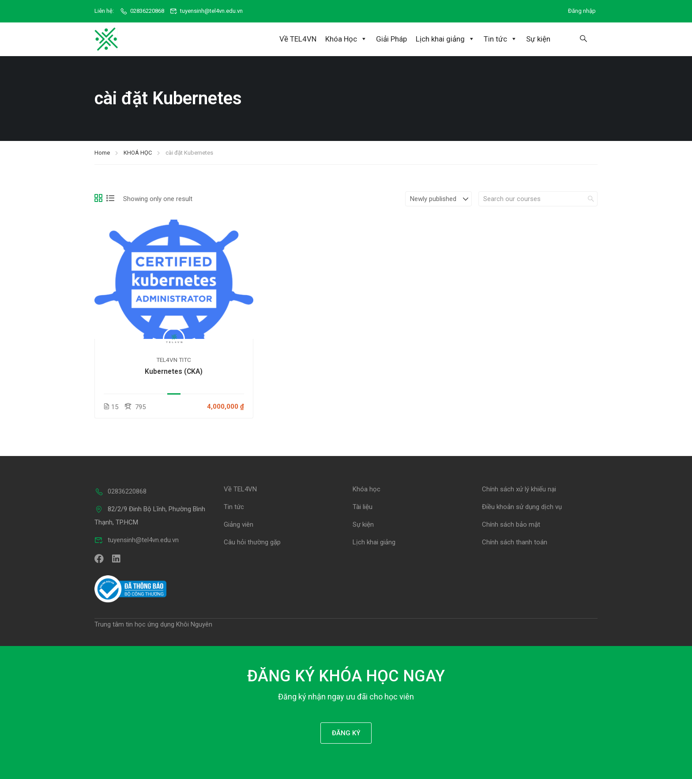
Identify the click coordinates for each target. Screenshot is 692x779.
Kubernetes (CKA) (174, 370)
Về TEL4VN (297, 38)
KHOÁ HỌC (138, 151)
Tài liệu (362, 506)
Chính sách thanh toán (514, 541)
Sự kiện (538, 38)
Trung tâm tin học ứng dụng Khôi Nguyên (153, 623)
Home (102, 151)
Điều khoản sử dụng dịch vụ (522, 506)
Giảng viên (238, 524)
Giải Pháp (391, 38)
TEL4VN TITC (173, 358)
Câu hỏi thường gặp (252, 541)
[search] (591, 197)
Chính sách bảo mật (511, 524)
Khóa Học (346, 39)
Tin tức (500, 39)
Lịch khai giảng (445, 39)
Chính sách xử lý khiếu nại (519, 488)
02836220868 (142, 11)
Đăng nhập (582, 11)
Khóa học (366, 488)
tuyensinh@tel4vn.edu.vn (206, 11)
